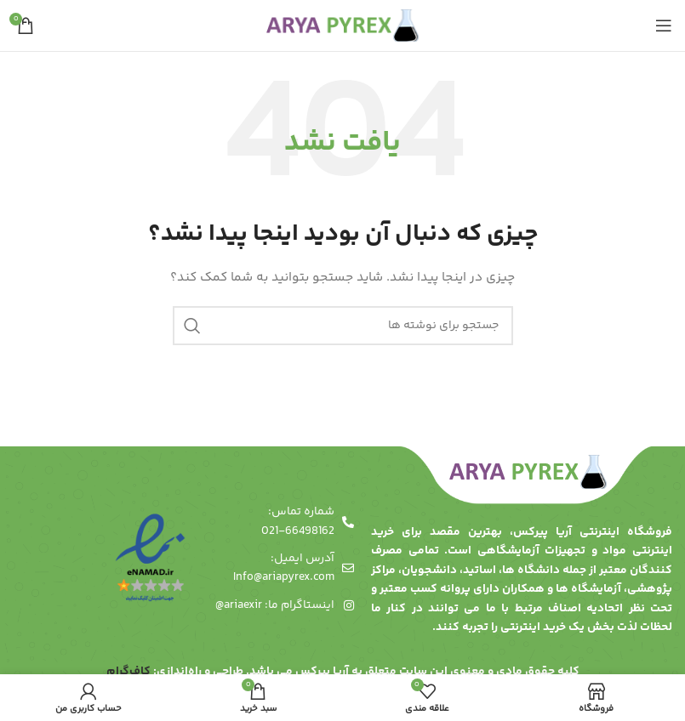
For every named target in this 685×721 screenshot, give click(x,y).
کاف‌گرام (128, 671)
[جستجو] (343, 325)
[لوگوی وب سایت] (342, 25)
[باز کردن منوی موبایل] (664, 26)
